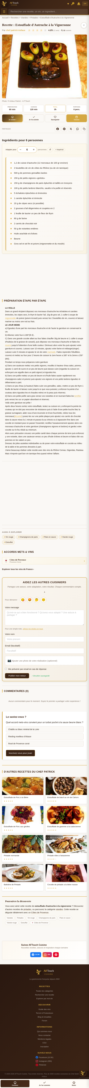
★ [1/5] (29, 30)
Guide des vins (45, 1009)
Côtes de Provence (40, 912)
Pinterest (41, 1065)
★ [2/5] (33, 30)
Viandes (24, 18)
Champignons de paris (28, 537)
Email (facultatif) (12, 646)
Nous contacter (44, 1035)
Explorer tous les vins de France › (18, 569)
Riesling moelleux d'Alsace (19, 736)
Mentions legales (44, 1039)
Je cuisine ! (12, 118)
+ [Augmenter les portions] (34, 149)
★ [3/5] (37, 30)
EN (85, 3)
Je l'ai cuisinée (34, 118)
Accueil (5, 18)
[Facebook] (57, 129)
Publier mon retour (17, 675)
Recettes (15, 18)
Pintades (34, 18)
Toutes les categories (44, 991)
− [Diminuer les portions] (20, 149)
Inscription (44, 1047)
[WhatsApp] (77, 129)
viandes (59, 909)
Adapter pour (11, 150)
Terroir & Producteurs (44, 1013)
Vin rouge (8, 537)
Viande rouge (67, 537)
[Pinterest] (64, 129)
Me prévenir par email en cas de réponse (25, 669)
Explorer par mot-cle (44, 999)
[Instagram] (47, 954)
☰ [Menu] (4, 11)
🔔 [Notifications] (79, 3)
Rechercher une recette (44, 995)
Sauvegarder (55, 118)
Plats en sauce (49, 537)
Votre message (12, 607)
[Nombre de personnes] (27, 149)
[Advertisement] (44, 276)
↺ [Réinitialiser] (50, 149)
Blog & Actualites (44, 1017)
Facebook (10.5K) (44, 1057)
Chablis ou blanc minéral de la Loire (23, 729)
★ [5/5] (45, 30)
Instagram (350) (44, 1061)
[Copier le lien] (84, 129)
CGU (44, 1043)
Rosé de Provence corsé (18, 743)
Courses (76, 118)
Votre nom (10, 634)
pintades (27, 909)
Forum (44, 1021)
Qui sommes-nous (44, 1031)
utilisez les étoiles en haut (33, 629)
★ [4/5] (41, 30)
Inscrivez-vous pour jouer (20, 753)
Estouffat (8, 542)
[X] (71, 129)
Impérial (59, 150)
